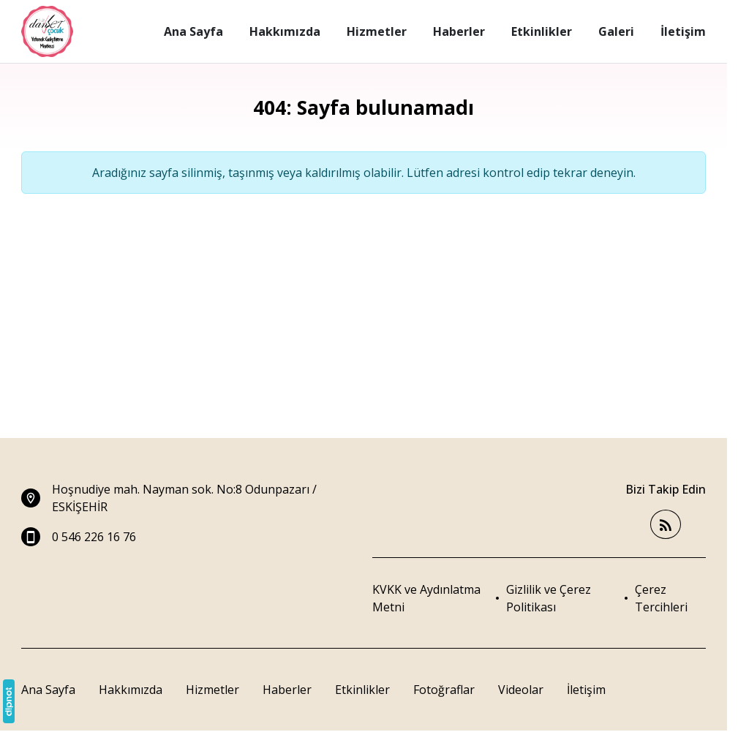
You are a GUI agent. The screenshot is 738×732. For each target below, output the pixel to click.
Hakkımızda (130, 690)
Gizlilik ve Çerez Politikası (548, 598)
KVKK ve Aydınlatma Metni (426, 598)
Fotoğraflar (444, 690)
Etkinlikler (362, 690)
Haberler (287, 690)
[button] (670, 598)
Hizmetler (212, 690)
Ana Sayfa (48, 690)
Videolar (520, 690)
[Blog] (665, 525)
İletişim (586, 690)
